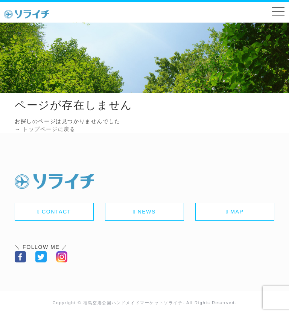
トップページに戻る (49, 129)
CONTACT (56, 212)
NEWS (147, 212)
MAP (236, 212)
